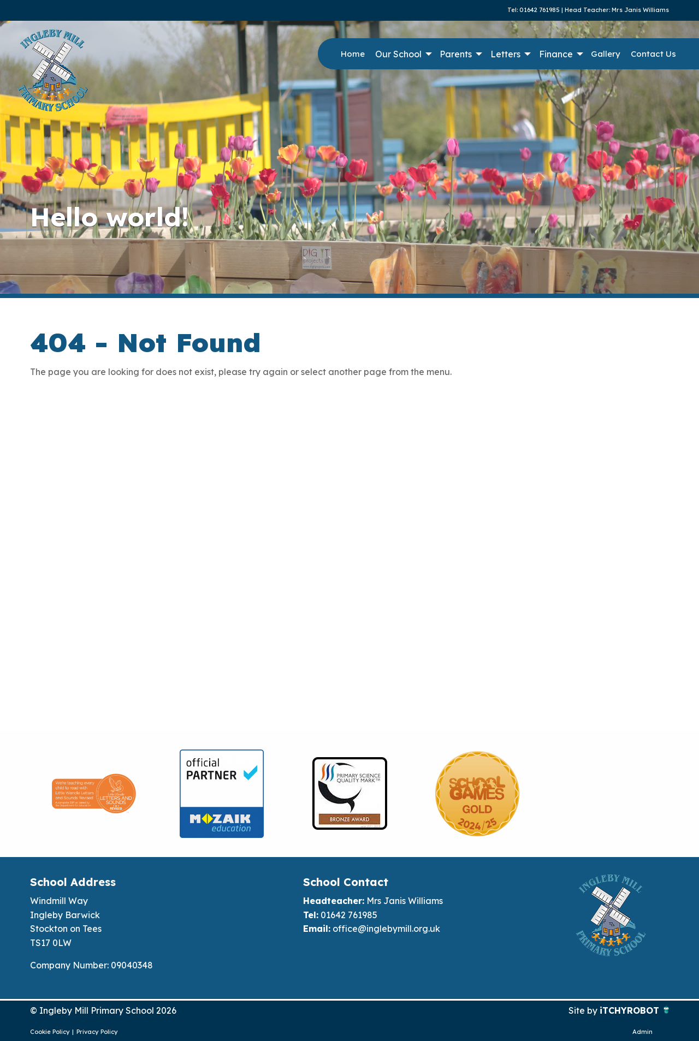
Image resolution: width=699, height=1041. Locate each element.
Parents (456, 54)
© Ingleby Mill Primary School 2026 (103, 1010)
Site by (584, 1010)
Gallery (605, 54)
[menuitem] (352, 54)
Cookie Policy (50, 1032)
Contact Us (653, 54)
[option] (94, 793)
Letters (505, 54)
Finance (556, 54)
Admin (642, 1032)
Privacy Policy (97, 1032)
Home (353, 54)
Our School (398, 54)
